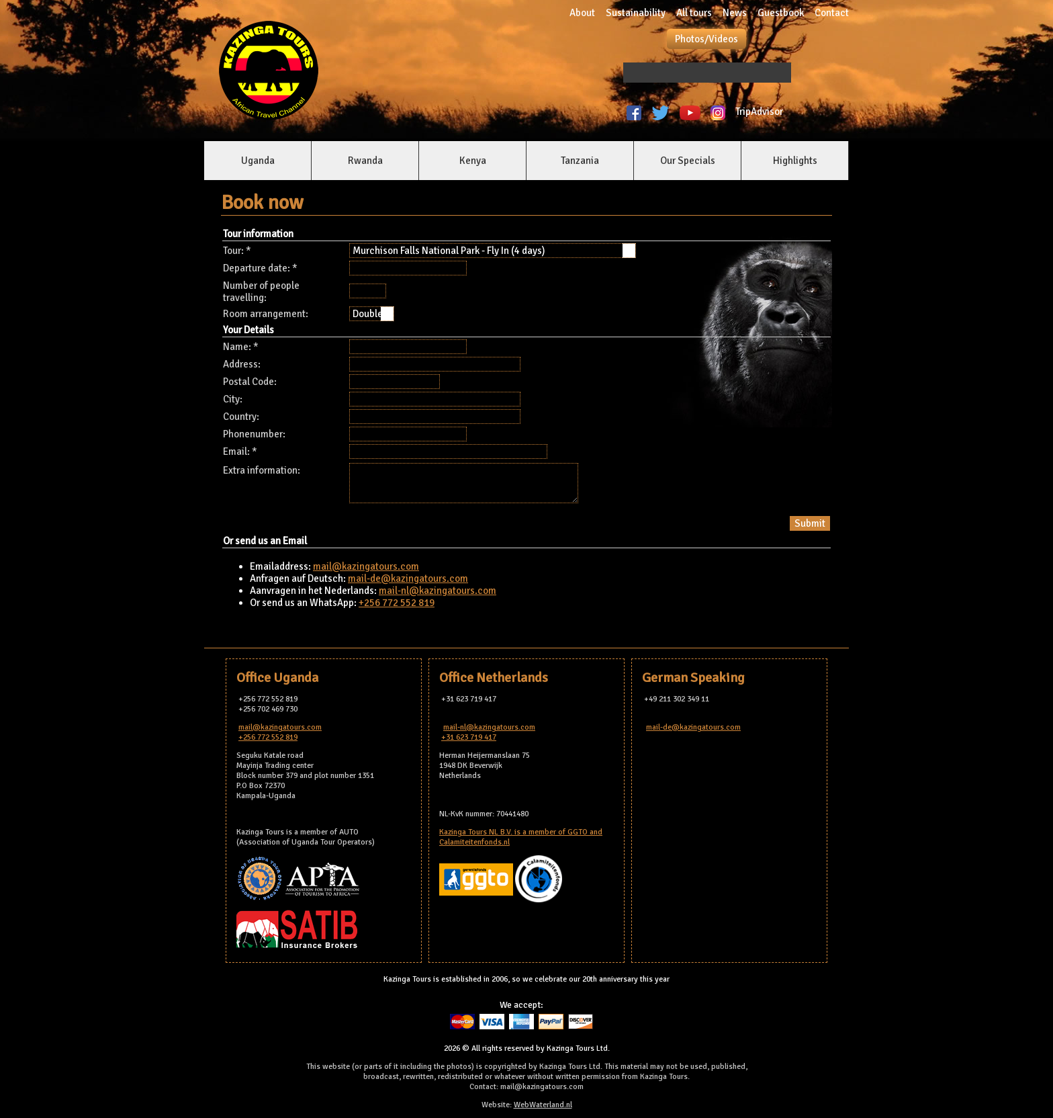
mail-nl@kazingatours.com (437, 591)
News (735, 13)
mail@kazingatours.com (366, 566)
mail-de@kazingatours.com (408, 578)
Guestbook (781, 13)
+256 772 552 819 (396, 603)
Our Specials (687, 161)
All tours (694, 13)
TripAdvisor (761, 111)
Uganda (258, 161)
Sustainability (636, 13)
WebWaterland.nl (543, 1105)
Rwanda (365, 161)
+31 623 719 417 (468, 737)
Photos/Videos (706, 39)
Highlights (795, 161)
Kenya (472, 161)
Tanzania (580, 161)
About (582, 13)
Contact (832, 13)
